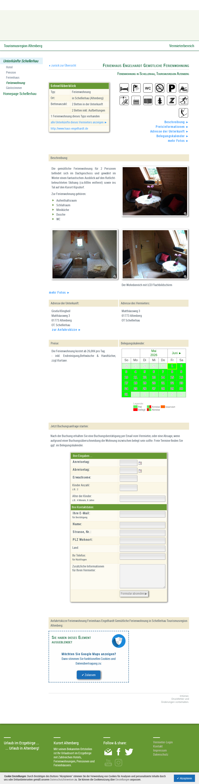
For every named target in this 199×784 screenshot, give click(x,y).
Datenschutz (160, 754)
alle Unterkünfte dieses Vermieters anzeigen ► (79, 122)
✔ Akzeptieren (184, 778)
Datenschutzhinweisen (62, 779)
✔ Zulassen (89, 675)
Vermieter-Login (163, 742)
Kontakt (158, 746)
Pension (11, 72)
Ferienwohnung (15, 83)
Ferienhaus (12, 78)
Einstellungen (122, 779)
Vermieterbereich (181, 45)
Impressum (160, 750)
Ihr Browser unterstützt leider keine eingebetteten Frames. (154, 373)
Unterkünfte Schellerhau (20, 60)
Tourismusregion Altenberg (23, 45)
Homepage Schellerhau (19, 93)
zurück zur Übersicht (62, 65)
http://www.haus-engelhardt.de (69, 128)
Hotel (9, 67)
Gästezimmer (14, 88)
